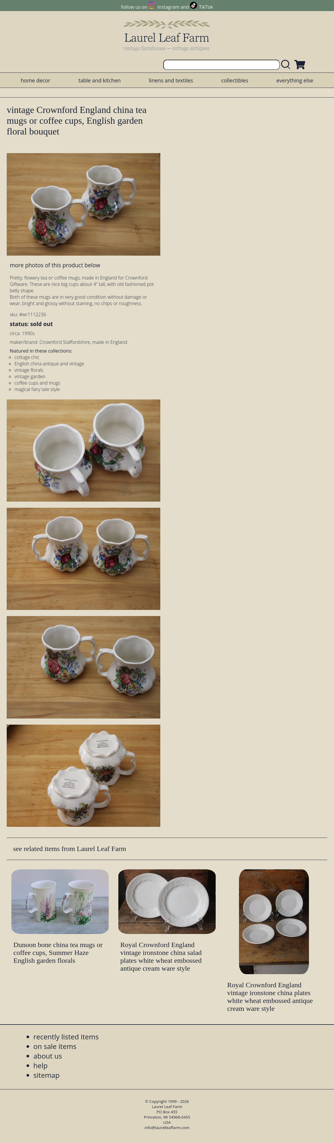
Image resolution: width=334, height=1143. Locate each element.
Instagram (168, 7)
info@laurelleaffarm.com (167, 1127)
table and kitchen (99, 80)
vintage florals (28, 370)
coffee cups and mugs (37, 383)
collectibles (234, 80)
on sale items (55, 1046)
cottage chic (26, 357)
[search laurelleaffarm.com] (287, 65)
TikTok (206, 7)
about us (48, 1056)
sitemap (47, 1075)
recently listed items (66, 1036)
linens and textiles (171, 80)
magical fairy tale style (37, 389)
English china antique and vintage (49, 363)
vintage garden (29, 376)
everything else (294, 80)
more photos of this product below (55, 265)
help (41, 1065)
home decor (35, 80)
